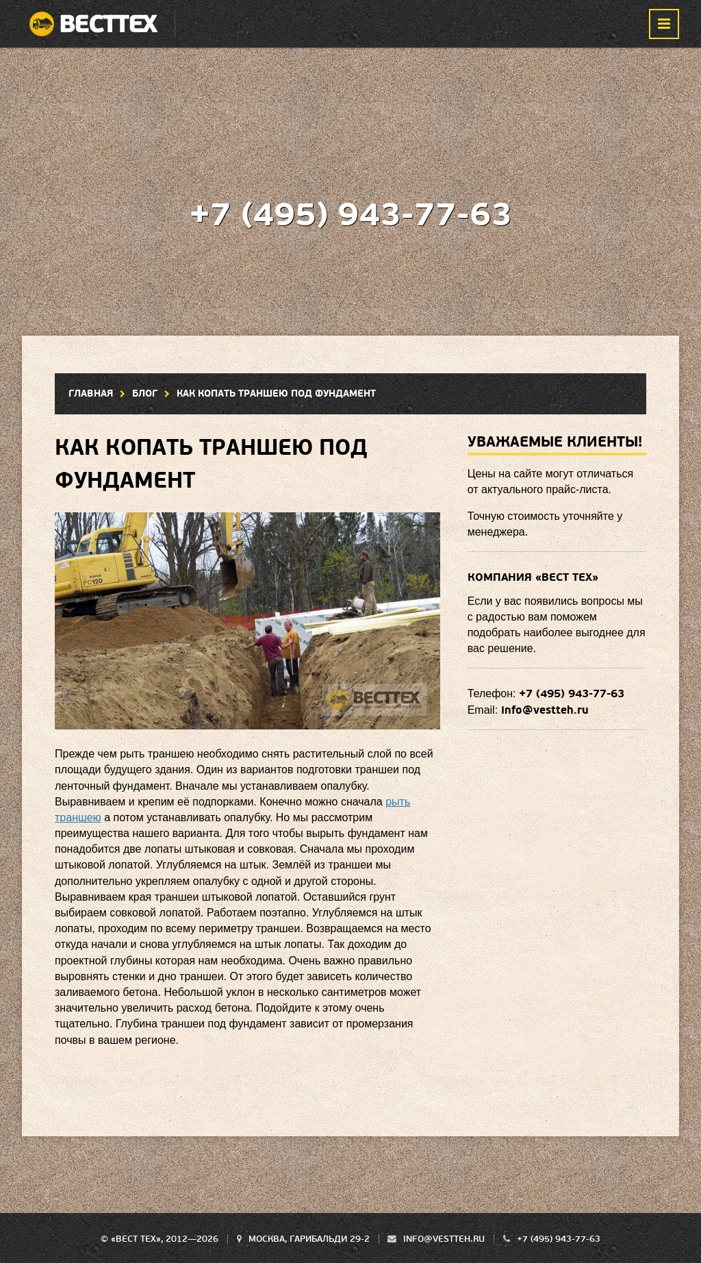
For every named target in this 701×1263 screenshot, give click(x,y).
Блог (144, 393)
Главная (90, 393)
